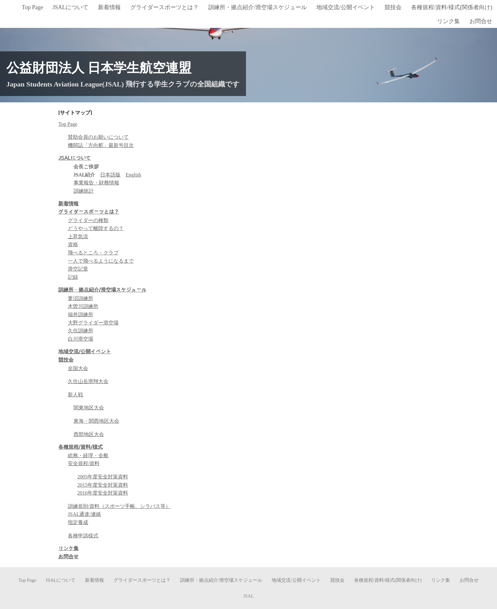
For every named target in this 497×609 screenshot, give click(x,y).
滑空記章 (78, 269)
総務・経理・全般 (88, 455)
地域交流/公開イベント (84, 351)
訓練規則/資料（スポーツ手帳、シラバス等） (119, 506)
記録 (73, 277)
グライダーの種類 (88, 220)
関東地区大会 (89, 407)
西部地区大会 (89, 434)
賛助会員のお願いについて (98, 137)
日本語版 (110, 174)
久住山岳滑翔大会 (88, 381)
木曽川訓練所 (83, 306)
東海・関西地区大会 (96, 421)
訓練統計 (84, 191)
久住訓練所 (80, 330)
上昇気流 (78, 236)
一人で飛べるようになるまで (101, 261)
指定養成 (78, 522)
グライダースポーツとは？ (88, 212)
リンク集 (68, 548)
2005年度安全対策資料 (102, 476)
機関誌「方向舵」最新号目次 (101, 145)
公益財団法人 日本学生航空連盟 (98, 68)
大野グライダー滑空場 (93, 322)
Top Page (67, 124)
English (133, 174)
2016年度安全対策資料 (102, 493)
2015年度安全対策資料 (102, 485)
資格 (73, 244)
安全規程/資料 (84, 463)
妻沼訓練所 (80, 298)
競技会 (66, 359)
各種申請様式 (83, 535)
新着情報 (68, 203)
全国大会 (78, 368)
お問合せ (68, 556)
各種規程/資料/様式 (80, 447)
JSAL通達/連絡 (84, 514)
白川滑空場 (80, 339)
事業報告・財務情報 (96, 182)
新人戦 (75, 394)
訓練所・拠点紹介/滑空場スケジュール (102, 289)
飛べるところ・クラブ (93, 252)
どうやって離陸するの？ (96, 228)
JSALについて (74, 158)
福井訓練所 (80, 314)
